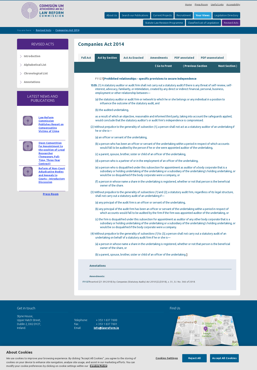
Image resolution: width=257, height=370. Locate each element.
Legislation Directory (226, 15)
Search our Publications (135, 15)
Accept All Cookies (224, 358)
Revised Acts (231, 22)
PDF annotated (184, 57)
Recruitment (184, 15)
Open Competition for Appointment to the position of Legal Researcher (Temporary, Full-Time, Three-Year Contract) (52, 153)
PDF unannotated (212, 57)
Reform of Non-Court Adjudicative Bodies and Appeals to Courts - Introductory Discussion (52, 175)
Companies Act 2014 (67, 30)
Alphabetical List (35, 64)
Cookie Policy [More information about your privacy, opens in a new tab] (98, 366)
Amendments (159, 57)
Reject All (194, 358)
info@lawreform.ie (106, 327)
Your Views (203, 15)
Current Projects (162, 15)
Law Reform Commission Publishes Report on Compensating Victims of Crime (51, 124)
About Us (111, 15)
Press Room (201, 4)
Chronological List (36, 73)
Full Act (86, 57)
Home (188, 4)
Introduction (32, 56)
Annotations (32, 82)
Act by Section (107, 57)
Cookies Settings (167, 358)
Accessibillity (233, 4)
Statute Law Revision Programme (164, 22)
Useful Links (217, 4)
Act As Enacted (133, 57)
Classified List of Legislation (203, 22)
